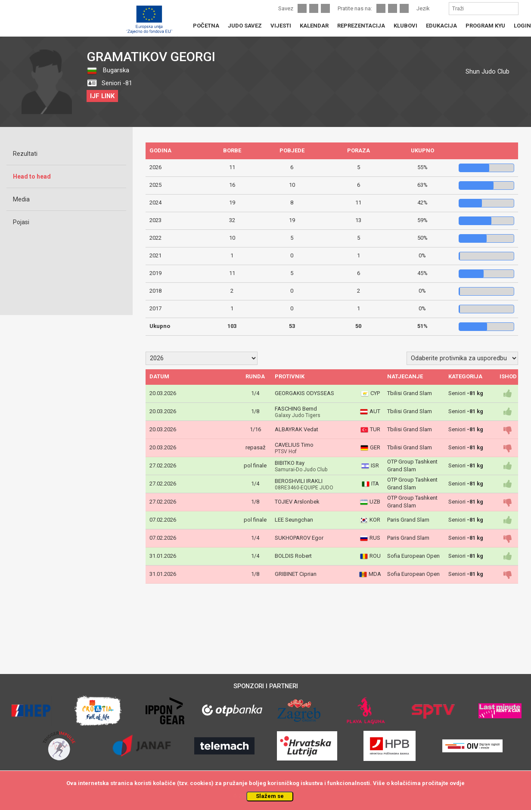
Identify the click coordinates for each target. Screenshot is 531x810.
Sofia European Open (413, 556)
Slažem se (270, 796)
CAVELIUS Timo (294, 445)
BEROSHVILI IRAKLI (299, 481)
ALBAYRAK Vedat (296, 429)
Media (21, 199)
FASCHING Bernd (296, 408)
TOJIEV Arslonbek (297, 501)
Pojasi (21, 222)
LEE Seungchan (294, 519)
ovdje (457, 783)
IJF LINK (102, 96)
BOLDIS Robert (293, 556)
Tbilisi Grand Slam (409, 393)
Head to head (32, 176)
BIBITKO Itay (289, 463)
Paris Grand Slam (408, 519)
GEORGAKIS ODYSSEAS (304, 393)
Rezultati (25, 153)
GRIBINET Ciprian (296, 574)
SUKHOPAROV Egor (299, 538)
